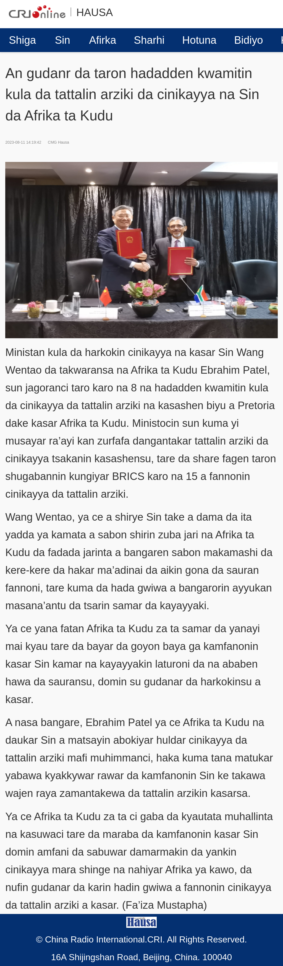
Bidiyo (248, 40)
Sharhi (149, 40)
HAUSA (94, 12)
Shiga (22, 40)
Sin (62, 40)
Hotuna (199, 40)
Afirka (102, 40)
